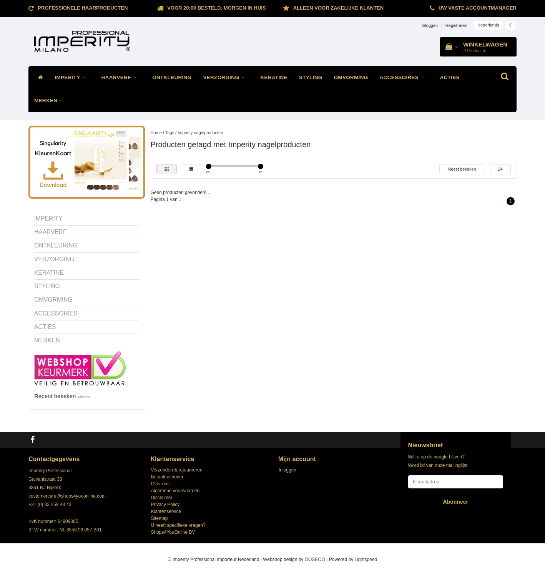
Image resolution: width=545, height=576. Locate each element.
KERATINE (274, 77)
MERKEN (50, 100)
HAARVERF (121, 77)
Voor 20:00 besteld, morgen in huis (216, 8)
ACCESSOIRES (404, 77)
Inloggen (430, 25)
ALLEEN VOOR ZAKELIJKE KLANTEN (338, 8)
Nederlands (488, 25)
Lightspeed (366, 559)
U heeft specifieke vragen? (178, 525)
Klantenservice (166, 511)
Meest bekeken (461, 169)
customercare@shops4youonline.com (67, 496)
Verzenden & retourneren (177, 470)
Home (156, 132)
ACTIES (449, 77)
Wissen (84, 397)
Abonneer (455, 502)
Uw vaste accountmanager (478, 8)
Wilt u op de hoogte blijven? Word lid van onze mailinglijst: (438, 461)
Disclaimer (162, 497)
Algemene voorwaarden (175, 490)
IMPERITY (72, 77)
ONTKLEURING (171, 77)
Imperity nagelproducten (200, 132)
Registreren (456, 25)
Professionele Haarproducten (83, 8)
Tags (169, 132)
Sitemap (159, 518)
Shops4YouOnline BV (173, 532)
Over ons (160, 483)
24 (500, 169)
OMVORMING (351, 77)
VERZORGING (226, 77)
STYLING (310, 77)
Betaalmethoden (167, 477)
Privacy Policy (165, 504)
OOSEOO (315, 559)
